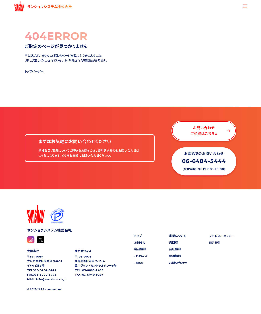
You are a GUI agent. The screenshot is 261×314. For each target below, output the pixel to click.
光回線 (173, 242)
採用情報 (175, 256)
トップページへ (34, 71)
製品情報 (140, 249)
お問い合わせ (178, 263)
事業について (177, 236)
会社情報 (175, 249)
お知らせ (140, 242)
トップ (138, 236)
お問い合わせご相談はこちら (210, 131)
